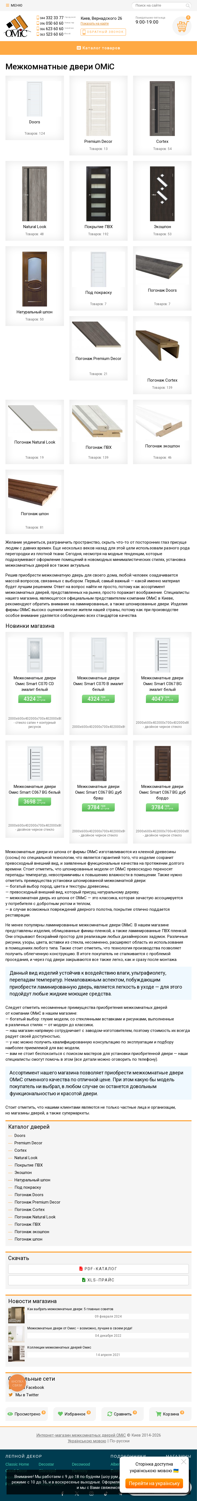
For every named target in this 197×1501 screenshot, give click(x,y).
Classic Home (17, 1464)
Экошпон (23, 1172)
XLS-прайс (98, 1280)
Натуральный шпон (32, 1179)
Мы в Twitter (23, 1394)
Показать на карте (95, 23)
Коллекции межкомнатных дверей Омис (59, 1347)
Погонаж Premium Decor (37, 1202)
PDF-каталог (98, 1268)
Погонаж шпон (28, 1239)
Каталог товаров (98, 48)
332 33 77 (58, 17)
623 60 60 (57, 28)
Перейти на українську (154, 1483)
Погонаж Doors (28, 1194)
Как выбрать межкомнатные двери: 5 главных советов (70, 1309)
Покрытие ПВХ (28, 1165)
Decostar (46, 1464)
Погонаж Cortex (29, 1209)
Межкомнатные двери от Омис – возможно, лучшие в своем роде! (79, 1328)
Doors (19, 1135)
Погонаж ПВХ (27, 1224)
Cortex (20, 1150)
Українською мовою (87, 1440)
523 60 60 (55, 34)
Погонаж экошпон (31, 1231)
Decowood (81, 1464)
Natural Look (25, 1157)
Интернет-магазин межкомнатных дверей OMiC (81, 1435)
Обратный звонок (105, 32)
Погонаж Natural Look (34, 1217)
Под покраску (27, 1187)
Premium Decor (28, 1142)
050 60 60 (57, 23)
